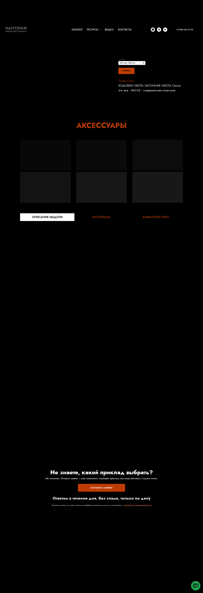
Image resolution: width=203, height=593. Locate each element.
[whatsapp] (153, 30)
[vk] (165, 30)
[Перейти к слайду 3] (67, 103)
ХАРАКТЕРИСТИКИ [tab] (156, 217)
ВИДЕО (109, 29)
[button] (195, 585)
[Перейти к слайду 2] (65, 103)
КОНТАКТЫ (124, 29)
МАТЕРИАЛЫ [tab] (101, 217)
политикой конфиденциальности (138, 505)
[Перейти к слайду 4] (70, 103)
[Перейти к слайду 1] (62, 103)
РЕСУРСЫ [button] (93, 29)
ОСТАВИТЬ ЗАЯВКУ (101, 487)
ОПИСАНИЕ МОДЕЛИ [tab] (47, 217)
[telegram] (159, 30)
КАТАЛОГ (77, 29)
